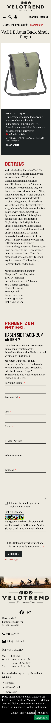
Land (7, 426)
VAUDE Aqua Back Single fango (25, 34)
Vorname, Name (13, 382)
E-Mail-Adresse (13, 440)
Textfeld (9, 469)
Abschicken (13, 554)
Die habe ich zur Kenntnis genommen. (26, 544)
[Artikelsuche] (10, 17)
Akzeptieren (41, 717)
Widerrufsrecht (13, 687)
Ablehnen (43, 712)
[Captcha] (25, 536)
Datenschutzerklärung (25, 543)
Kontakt (9, 682)
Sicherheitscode (13, 512)
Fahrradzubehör (19, 24)
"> (6, 24)
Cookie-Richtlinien (36, 707)
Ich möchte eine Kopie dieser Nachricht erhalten (25, 504)
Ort (7, 411)
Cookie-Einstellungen (23, 712)
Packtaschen (36, 24)
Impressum (11, 691)
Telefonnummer (14, 455)
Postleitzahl (11, 397)
